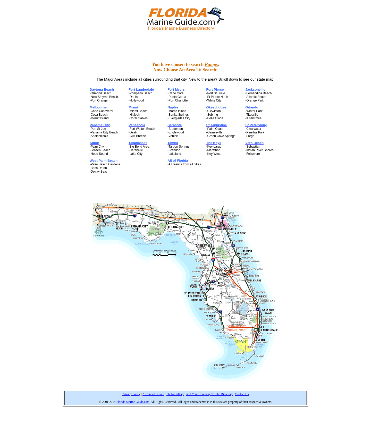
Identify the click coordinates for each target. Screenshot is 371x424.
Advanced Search (153, 394)
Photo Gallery (175, 394)
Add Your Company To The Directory (209, 394)
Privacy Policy (131, 394)
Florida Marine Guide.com (133, 402)
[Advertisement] (185, 46)
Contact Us (242, 394)
